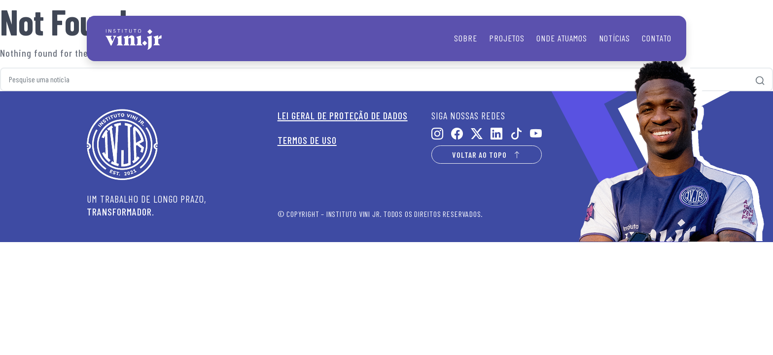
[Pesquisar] (760, 79)
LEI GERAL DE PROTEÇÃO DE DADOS (343, 115)
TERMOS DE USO (307, 140)
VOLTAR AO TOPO (486, 154)
